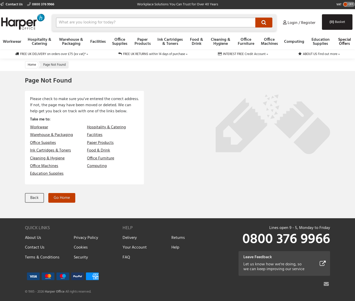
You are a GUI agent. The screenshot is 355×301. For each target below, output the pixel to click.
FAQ (126, 257)
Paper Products (143, 41)
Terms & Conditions (42, 257)
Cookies (81, 247)
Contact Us (11, 4)
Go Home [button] (62, 198)
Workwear (12, 41)
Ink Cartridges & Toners (170, 41)
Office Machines (269, 41)
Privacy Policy (86, 238)
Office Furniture (246, 41)
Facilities (98, 41)
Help (175, 247)
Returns (178, 238)
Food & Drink (196, 41)
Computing (294, 41)
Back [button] (34, 198)
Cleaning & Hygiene (220, 41)
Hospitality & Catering (39, 41)
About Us (33, 238)
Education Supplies (321, 41)
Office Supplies (119, 41)
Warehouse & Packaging (71, 41)
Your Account (135, 247)
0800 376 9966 (40, 4)
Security (81, 257)
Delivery (130, 238)
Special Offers (344, 41)
